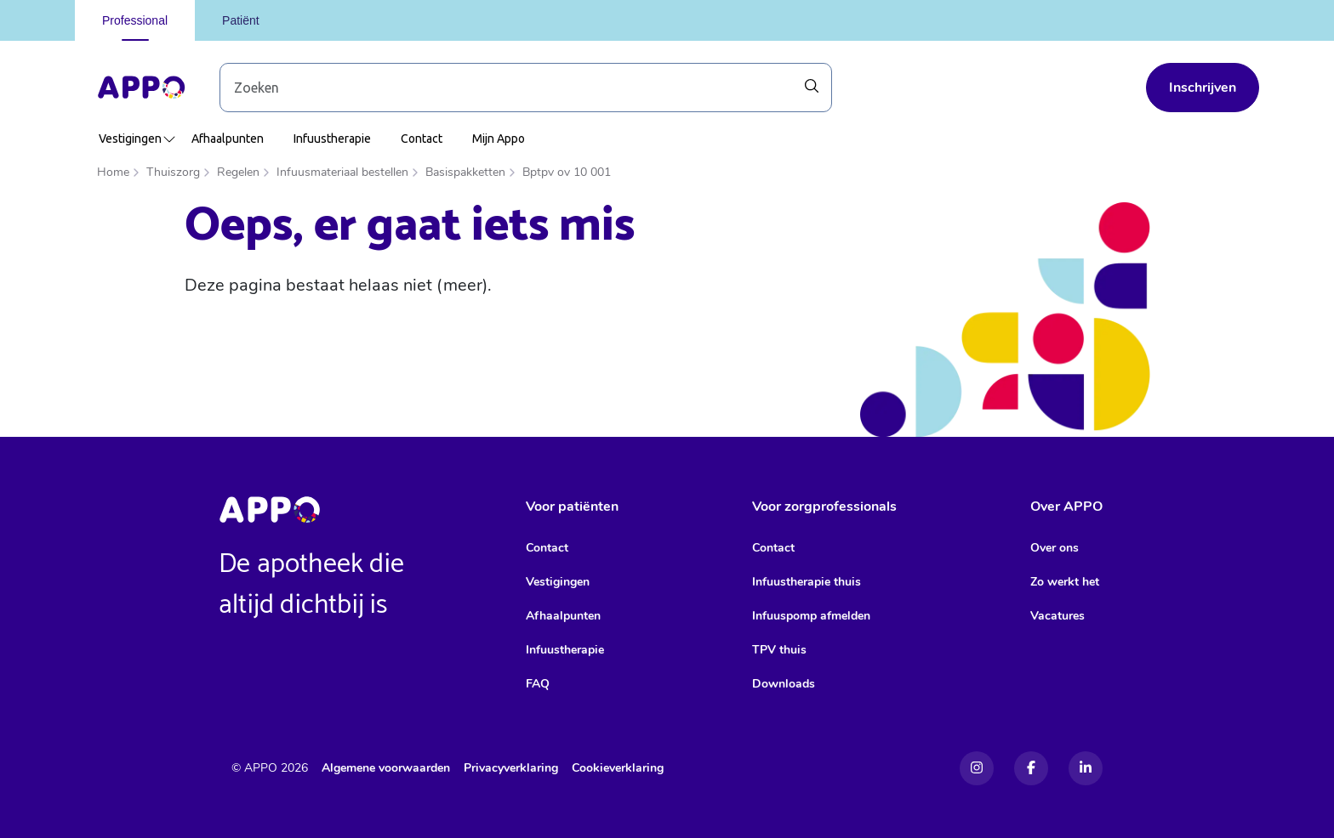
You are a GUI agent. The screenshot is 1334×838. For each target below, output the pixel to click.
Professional (135, 20)
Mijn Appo (498, 138)
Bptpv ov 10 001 (566, 172)
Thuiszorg (173, 172)
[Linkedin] (1086, 768)
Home (113, 172)
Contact (421, 138)
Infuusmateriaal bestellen (342, 172)
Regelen (238, 172)
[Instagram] (977, 768)
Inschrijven (1202, 87)
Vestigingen (138, 138)
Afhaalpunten (227, 138)
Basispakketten (465, 172)
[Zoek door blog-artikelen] (525, 87)
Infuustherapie (332, 138)
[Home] (141, 87)
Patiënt (240, 20)
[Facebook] (1031, 768)
